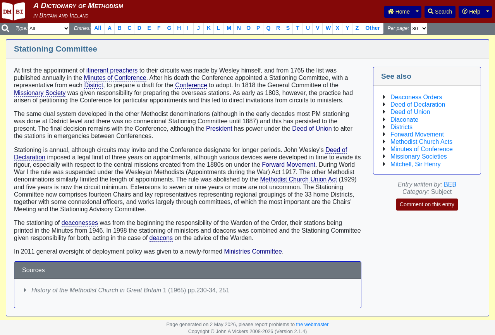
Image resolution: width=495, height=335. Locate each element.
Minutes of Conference (115, 77)
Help (471, 12)
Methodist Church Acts (421, 141)
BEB (450, 184)
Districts (401, 127)
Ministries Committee (253, 251)
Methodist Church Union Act (298, 179)
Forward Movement (288, 164)
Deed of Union (312, 128)
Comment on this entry (427, 204)
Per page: (398, 28)
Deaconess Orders (416, 97)
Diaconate (404, 119)
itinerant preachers (112, 70)
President (219, 128)
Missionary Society (39, 93)
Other (372, 28)
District (93, 85)
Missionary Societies (418, 156)
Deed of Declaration (417, 104)
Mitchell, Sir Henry (415, 164)
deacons (161, 238)
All (97, 28)
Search (440, 12)
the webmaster (312, 324)
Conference (191, 85)
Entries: (82, 28)
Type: (21, 28)
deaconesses (80, 222)
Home (399, 12)
